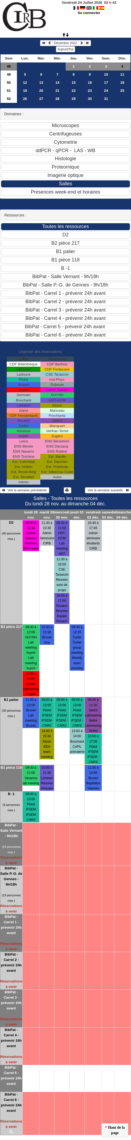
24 (106, 91)
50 (9, 83)
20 (41, 91)
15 (74, 83)
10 (106, 74)
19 (25, 91)
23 (90, 91)
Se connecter (89, 13)
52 (9, 99)
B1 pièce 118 (11, 767)
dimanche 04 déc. (122, 514)
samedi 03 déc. (108, 514)
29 (74, 99)
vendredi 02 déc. (93, 514)
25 (122, 91)
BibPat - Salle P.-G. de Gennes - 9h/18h (11, 876)
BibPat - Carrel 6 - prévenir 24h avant (11, 1102)
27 (41, 99)
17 (106, 83)
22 (74, 91)
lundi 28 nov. (31, 514)
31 (106, 99)
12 (25, 83)
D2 (11, 522)
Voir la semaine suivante (108, 490)
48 (9, 66)
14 (57, 83)
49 (9, 74)
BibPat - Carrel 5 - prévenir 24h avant (11, 1075)
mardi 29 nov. (47, 514)
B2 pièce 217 (11, 627)
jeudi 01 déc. (77, 514)
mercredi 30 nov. (61, 514)
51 (9, 91)
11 (122, 74)
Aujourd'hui (66, 49)
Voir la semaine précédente (25, 490)
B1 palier (11, 700)
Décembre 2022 (65, 43)
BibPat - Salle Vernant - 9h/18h (11, 830)
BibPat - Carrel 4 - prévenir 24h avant (11, 1038)
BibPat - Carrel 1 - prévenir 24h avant (11, 925)
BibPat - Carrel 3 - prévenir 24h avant (11, 1000)
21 (57, 91)
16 (90, 83)
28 (57, 99)
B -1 (11, 794)
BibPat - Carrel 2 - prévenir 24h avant (11, 962)
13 (41, 83)
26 (25, 99)
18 (122, 83)
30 (90, 99)
